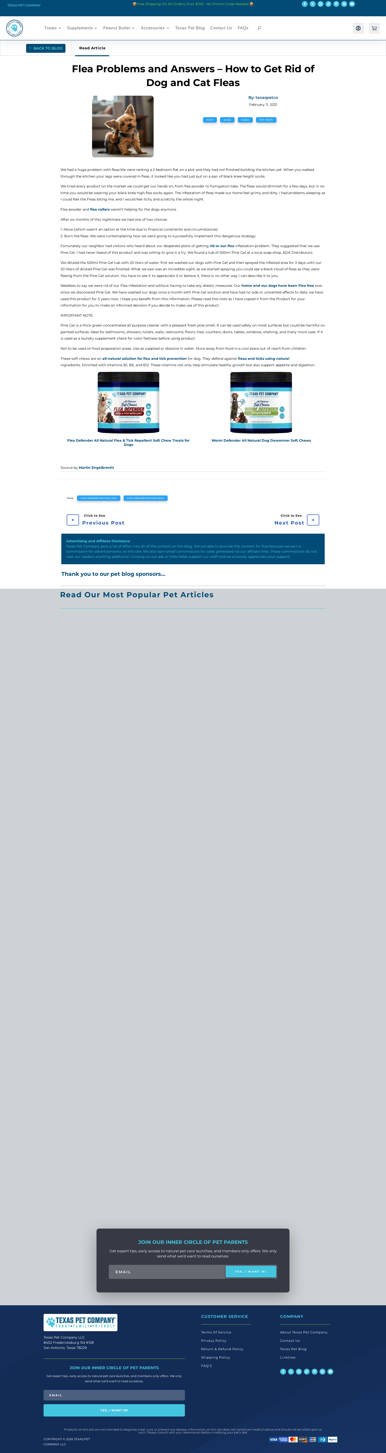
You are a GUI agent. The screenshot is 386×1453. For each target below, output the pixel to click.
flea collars (100, 209)
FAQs (243, 28)
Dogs (227, 120)
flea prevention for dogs (145, 498)
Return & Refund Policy (222, 1349)
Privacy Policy (213, 1341)
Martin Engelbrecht (96, 467)
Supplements (80, 28)
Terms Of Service (216, 1332)
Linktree (288, 1357)
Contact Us (221, 28)
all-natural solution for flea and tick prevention (144, 358)
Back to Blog (48, 48)
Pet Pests (266, 120)
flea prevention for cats (99, 498)
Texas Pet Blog (190, 28)
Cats (210, 120)
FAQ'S (206, 1366)
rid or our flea (222, 246)
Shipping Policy (215, 1357)
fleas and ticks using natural (263, 358)
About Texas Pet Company (304, 1332)
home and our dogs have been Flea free (278, 285)
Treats (50, 28)
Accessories (153, 28)
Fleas (245, 120)
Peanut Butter (116, 28)
